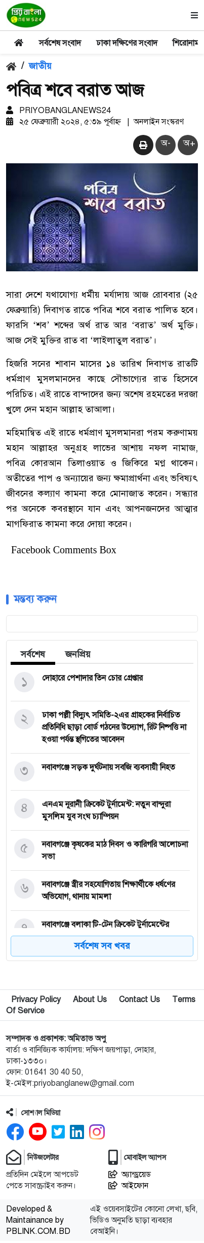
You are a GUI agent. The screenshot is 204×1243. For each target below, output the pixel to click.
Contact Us (139, 1002)
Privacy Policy (36, 1002)
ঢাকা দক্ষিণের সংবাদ (126, 43)
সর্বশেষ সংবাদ (60, 43)
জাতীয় (40, 66)
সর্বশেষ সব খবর (102, 947)
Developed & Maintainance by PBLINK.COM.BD (38, 1222)
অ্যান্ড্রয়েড (129, 1176)
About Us (90, 1002)
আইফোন (128, 1188)
